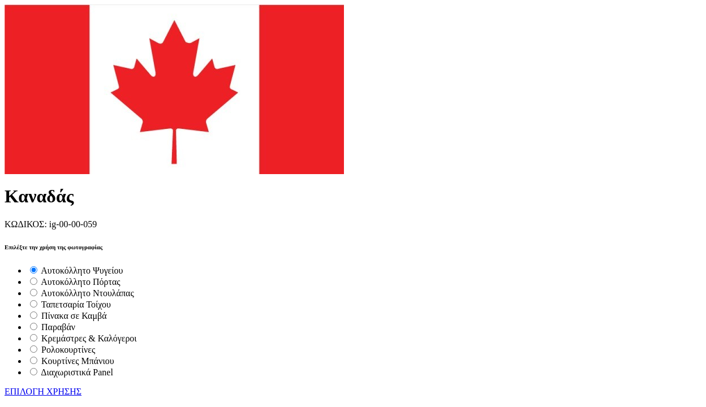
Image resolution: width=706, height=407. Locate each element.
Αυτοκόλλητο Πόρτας (80, 282)
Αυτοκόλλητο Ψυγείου (82, 270)
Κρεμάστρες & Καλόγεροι (89, 338)
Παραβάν (58, 327)
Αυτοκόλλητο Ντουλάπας (87, 293)
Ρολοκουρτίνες (68, 349)
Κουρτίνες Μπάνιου (77, 361)
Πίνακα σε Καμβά (74, 316)
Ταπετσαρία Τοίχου (76, 304)
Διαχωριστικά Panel (77, 372)
